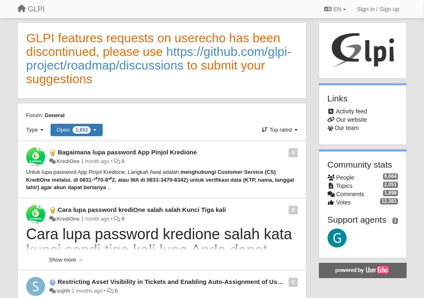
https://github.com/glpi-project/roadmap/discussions (158, 58)
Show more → (66, 260)
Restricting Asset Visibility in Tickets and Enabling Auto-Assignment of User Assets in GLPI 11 (197, 281)
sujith (63, 291)
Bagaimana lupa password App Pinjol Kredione (127, 152)
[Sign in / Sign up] (378, 9)
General (55, 115)
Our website (351, 119)
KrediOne (68, 161)
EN (335, 9)
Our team (347, 128)
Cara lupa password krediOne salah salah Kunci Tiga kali (142, 209)
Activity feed (351, 111)
